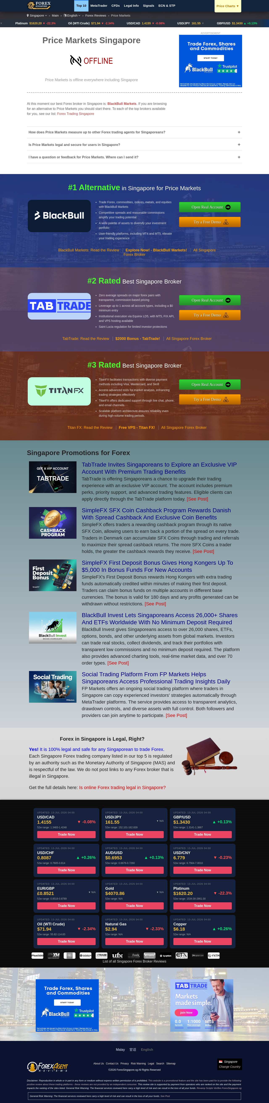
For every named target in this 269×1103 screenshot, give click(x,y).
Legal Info (131, 5)
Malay (120, 1049)
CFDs (116, 5)
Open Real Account (214, 208)
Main (55, 15)
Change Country (229, 1066)
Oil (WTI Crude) (82, 23)
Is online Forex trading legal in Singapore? (114, 784)
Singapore (37, 15)
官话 (132, 1049)
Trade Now (66, 841)
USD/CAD (136, 23)
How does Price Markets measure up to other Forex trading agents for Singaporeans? (134, 132)
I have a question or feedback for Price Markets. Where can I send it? (134, 157)
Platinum (24, 23)
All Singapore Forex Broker (189, 345)
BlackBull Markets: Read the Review (88, 256)
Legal (151, 1063)
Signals (148, 5)
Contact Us (112, 1063)
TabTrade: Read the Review (85, 345)
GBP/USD (227, 23)
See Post (165, 1096)
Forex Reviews (95, 15)
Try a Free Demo (214, 221)
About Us (99, 1063)
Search (160, 1063)
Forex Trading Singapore (75, 114)
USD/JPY (187, 23)
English (72, 15)
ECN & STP (166, 5)
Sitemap (170, 1063)
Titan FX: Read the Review (89, 434)
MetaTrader (99, 5)
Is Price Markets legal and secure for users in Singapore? (134, 144)
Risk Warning (138, 1063)
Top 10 (81, 5)
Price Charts (228, 6)
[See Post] (197, 499)
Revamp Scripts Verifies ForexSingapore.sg (219, 1088)
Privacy (124, 1063)
